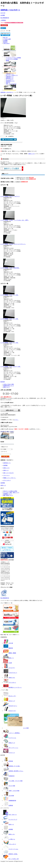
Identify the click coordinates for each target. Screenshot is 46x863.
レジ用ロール (9, 839)
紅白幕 (7, 662)
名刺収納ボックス (10, 81)
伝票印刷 (8, 805)
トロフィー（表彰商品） (11, 733)
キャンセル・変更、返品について (11, 492)
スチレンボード (9, 844)
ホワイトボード (7, 480)
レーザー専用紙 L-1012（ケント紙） (10, 294)
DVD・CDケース (10, 814)
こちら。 (16, 419)
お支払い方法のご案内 (8, 384)
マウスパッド (9, 752)
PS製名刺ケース (9, 76)
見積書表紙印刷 (9, 800)
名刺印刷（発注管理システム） (13, 771)
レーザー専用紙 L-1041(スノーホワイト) (10, 196)
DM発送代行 (9, 775)
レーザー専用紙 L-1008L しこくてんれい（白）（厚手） (15, 220)
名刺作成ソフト (7, 462)
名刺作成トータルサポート (10, 10)
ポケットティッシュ (10, 747)
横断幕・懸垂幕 (9, 653)
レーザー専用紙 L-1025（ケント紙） (10, 342)
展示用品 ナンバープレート (12, 687)
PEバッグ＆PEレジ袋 (10, 858)
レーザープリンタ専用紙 (12, 59)
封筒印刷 (8, 761)
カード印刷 (16, 728)
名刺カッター (31, 153)
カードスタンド (9, 79)
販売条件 (3, 381)
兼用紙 (7, 60)
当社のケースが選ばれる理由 (10, 491)
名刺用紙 (5, 465)
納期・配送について (8, 495)
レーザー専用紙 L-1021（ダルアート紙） (11, 366)
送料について (6, 387)
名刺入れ (8, 82)
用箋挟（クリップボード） (9, 477)
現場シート (8, 657)
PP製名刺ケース (9, 73)
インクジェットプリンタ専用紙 (13, 57)
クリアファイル (9, 737)
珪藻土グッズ (9, 742)
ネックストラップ (10, 819)
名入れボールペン (10, 705)
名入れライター (9, 710)
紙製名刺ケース (9, 78)
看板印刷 (8, 648)
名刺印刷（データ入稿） (11, 766)
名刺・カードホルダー (11, 83)
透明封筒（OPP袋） (10, 854)
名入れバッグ (9, 700)
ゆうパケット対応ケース (12, 75)
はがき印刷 (8, 795)
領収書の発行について (8, 385)
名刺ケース (6, 470)
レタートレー (6, 475)
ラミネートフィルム (10, 849)
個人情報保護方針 (5, 598)
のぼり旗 (8, 643)
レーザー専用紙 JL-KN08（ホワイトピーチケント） (13, 244)
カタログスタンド (10, 672)
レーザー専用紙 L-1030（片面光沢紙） (10, 267)
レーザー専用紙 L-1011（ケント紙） (10, 318)
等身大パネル (9, 677)
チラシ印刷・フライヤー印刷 (12, 780)
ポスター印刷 (9, 785)
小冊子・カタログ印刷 (11, 790)
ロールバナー (9, 667)
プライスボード (9, 682)
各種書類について (7, 493)
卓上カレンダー (9, 696)
